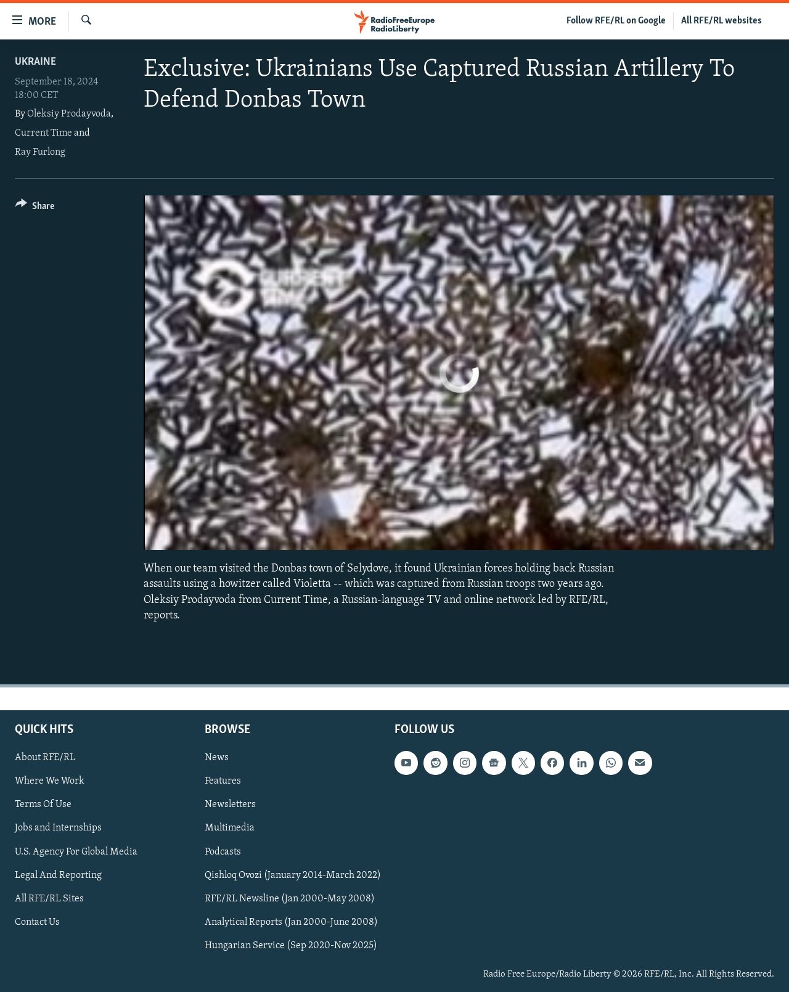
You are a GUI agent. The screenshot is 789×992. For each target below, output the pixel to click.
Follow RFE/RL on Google (616, 21)
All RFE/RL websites (721, 21)
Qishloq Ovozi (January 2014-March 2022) (293, 875)
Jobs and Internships (58, 828)
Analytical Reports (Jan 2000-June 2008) (291, 922)
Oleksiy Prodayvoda (69, 114)
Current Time (43, 133)
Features (223, 781)
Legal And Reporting (58, 875)
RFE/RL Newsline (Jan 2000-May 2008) (290, 899)
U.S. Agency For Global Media (76, 851)
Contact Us (37, 922)
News (217, 758)
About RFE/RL (45, 758)
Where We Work (49, 781)
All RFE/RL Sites (49, 899)
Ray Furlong (40, 152)
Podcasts (223, 851)
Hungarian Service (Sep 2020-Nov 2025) (291, 946)
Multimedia (230, 828)
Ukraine (35, 62)
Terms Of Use (43, 805)
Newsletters (230, 805)
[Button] (34, 208)
